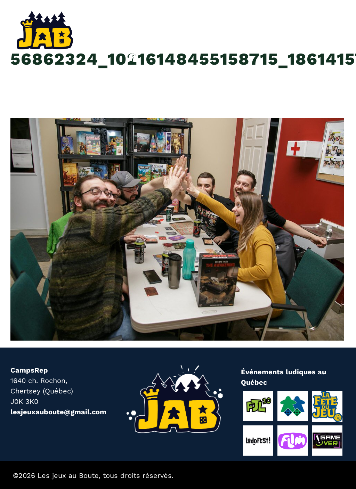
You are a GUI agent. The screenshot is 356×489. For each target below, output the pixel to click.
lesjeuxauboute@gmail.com (58, 412)
